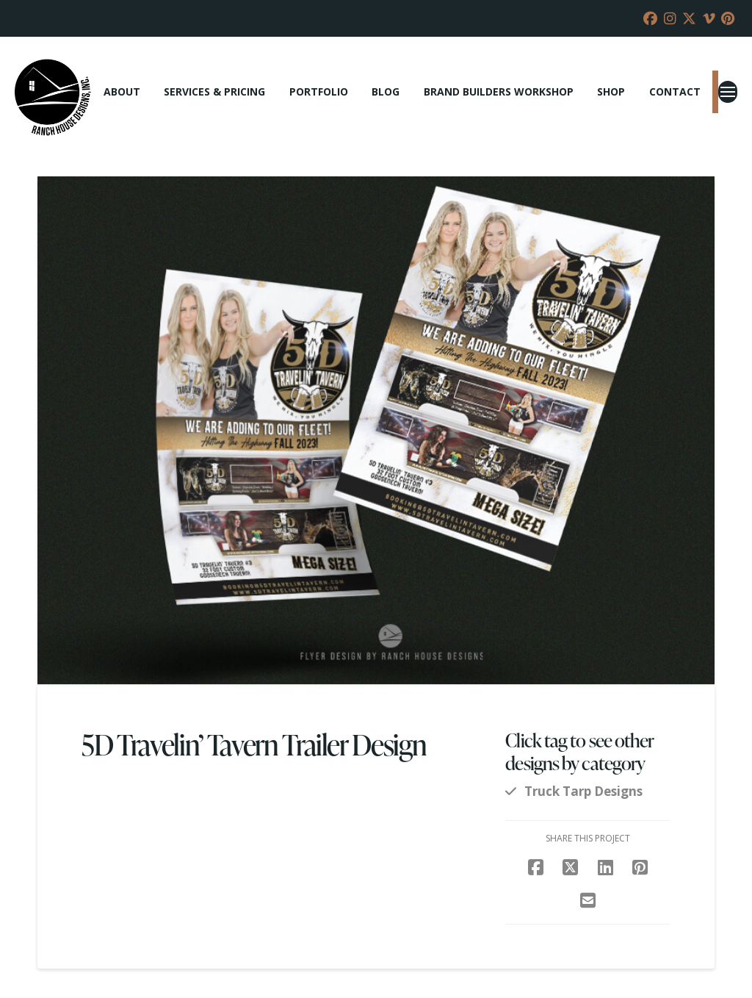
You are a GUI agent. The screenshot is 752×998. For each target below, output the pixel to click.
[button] (727, 92)
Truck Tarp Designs (583, 791)
